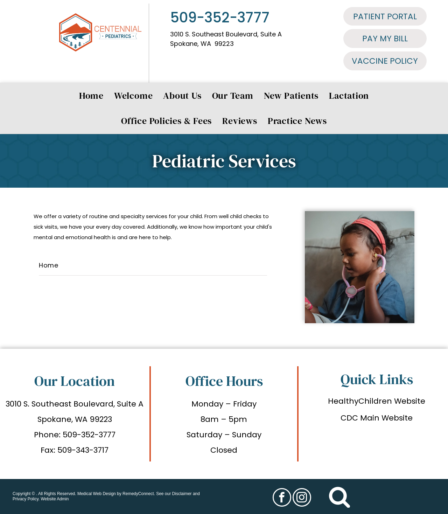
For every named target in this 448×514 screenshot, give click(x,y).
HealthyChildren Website (376, 401)
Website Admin (55, 498)
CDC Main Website (377, 417)
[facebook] (282, 498)
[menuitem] (91, 95)
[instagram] (302, 498)
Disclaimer (182, 493)
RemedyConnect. (138, 493)
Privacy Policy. (26, 498)
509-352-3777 (220, 17)
